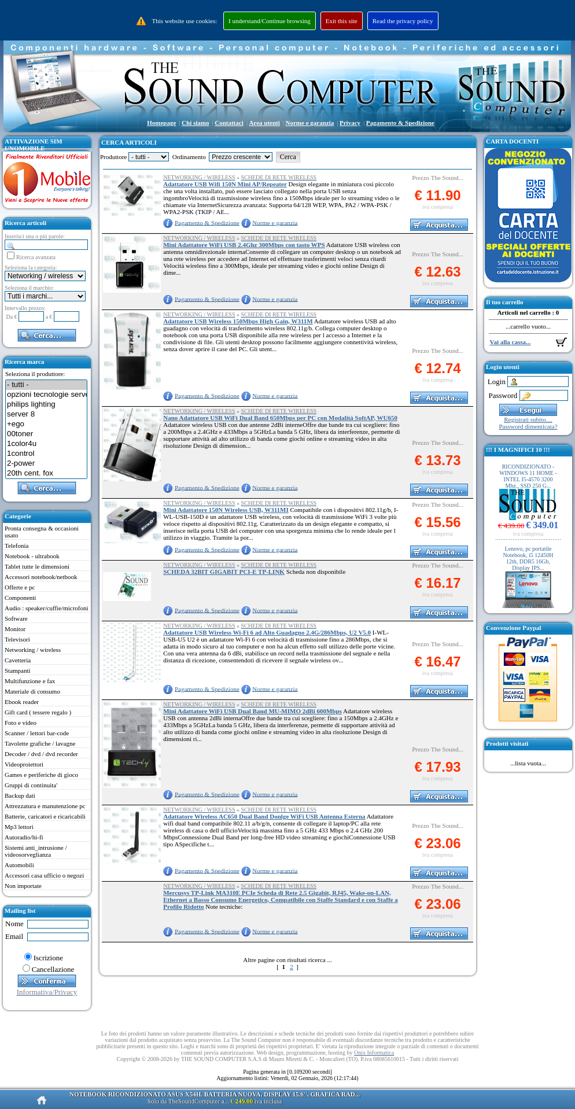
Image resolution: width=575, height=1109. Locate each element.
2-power (46, 464)
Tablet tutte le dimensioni (37, 566)
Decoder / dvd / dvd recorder (41, 753)
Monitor (15, 628)
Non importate (23, 885)
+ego (46, 424)
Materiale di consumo (32, 691)
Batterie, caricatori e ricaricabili (45, 816)
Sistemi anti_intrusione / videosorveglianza (36, 851)
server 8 (46, 414)
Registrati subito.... (528, 419)
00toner (46, 434)
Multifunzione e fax (30, 680)
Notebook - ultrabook (32, 555)
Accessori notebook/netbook (41, 576)
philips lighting (46, 405)
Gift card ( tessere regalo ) (38, 712)
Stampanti (18, 670)
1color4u (46, 444)
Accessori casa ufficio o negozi (44, 875)
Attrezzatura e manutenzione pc (45, 805)
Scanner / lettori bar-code (37, 732)
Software (16, 618)
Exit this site (341, 20)
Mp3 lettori (19, 826)
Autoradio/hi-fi (24, 837)
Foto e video (20, 722)
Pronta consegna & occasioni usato (42, 532)
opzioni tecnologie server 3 (46, 395)
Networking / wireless (33, 649)
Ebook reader (22, 701)
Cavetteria (18, 660)
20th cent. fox (46, 473)
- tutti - (46, 385)
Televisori (17, 639)
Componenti (20, 597)
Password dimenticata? (528, 426)
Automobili (19, 864)
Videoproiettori (24, 764)
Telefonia (16, 545)
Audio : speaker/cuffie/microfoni (47, 608)
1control (46, 454)
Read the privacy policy (403, 20)
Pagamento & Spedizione (207, 222)
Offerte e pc (20, 587)
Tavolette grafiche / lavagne (40, 743)
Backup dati (20, 795)
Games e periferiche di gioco (41, 774)
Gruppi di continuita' (31, 785)
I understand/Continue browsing (269, 20)
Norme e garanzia (274, 222)
